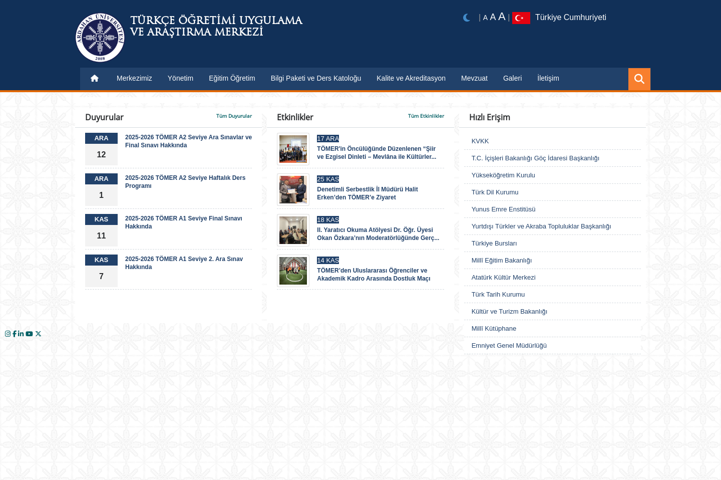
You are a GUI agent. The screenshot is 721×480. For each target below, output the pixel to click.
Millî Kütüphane (494, 328)
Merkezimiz (134, 78)
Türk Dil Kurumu (495, 192)
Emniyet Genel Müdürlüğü (509, 345)
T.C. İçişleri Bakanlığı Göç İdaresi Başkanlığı (536, 158)
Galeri (512, 78)
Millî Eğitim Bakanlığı (502, 260)
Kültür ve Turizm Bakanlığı (510, 311)
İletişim (548, 78)
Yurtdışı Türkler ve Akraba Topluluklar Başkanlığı (541, 226)
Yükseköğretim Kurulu (503, 175)
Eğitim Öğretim (232, 78)
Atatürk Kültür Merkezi (504, 277)
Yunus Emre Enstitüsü (504, 209)
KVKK (480, 141)
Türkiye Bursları (494, 243)
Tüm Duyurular (234, 115)
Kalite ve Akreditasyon (411, 78)
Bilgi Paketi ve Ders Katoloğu (316, 78)
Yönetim (180, 78)
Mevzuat (474, 78)
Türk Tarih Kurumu (498, 294)
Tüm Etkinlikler (426, 115)
